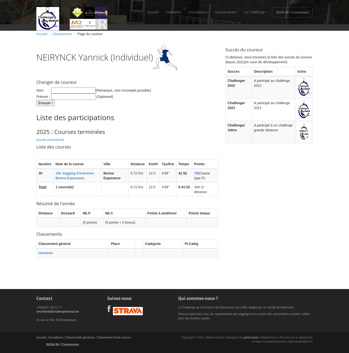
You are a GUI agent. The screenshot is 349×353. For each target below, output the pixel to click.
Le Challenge (256, 12)
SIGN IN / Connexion (292, 12)
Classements (226, 12)
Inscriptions (198, 12)
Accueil (152, 12)
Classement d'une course (113, 337)
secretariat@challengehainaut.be (57, 311)
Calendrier (173, 12)
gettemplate (251, 337)
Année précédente (50, 140)
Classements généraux (80, 337)
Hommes (46, 253)
